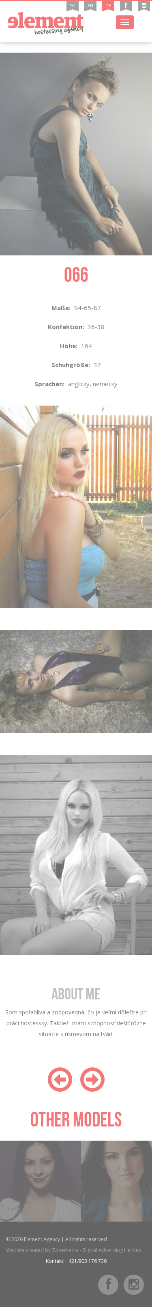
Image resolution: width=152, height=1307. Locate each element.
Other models (76, 1119)
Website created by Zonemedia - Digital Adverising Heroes (73, 1250)
